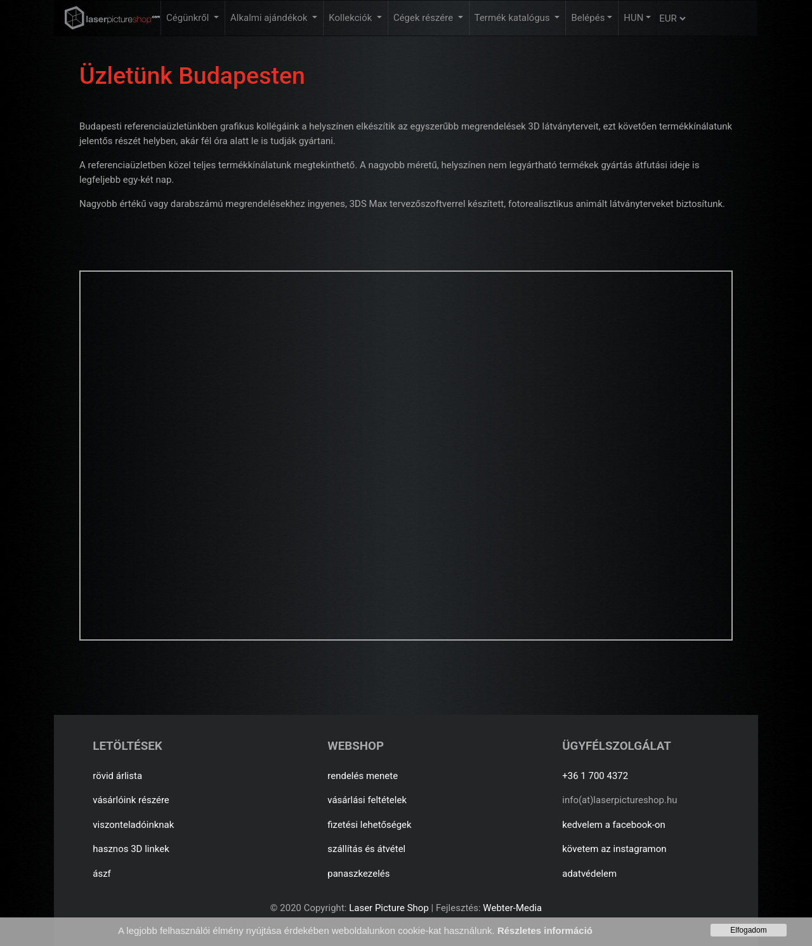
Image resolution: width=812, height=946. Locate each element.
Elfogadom (748, 930)
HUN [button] (633, 17)
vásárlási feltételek (367, 800)
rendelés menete (362, 776)
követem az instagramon (614, 849)
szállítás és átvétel (366, 849)
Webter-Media (512, 908)
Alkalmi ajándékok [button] (270, 17)
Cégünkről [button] (188, 17)
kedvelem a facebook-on (613, 824)
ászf (102, 873)
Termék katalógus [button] (514, 17)
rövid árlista (117, 776)
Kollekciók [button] (351, 17)
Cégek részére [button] (424, 17)
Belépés (588, 17)
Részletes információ (545, 930)
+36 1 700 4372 (595, 776)
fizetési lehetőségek (369, 824)
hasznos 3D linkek (131, 849)
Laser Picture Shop (388, 908)
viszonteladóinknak (133, 824)
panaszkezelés (358, 873)
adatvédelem (589, 873)
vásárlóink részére (131, 800)
